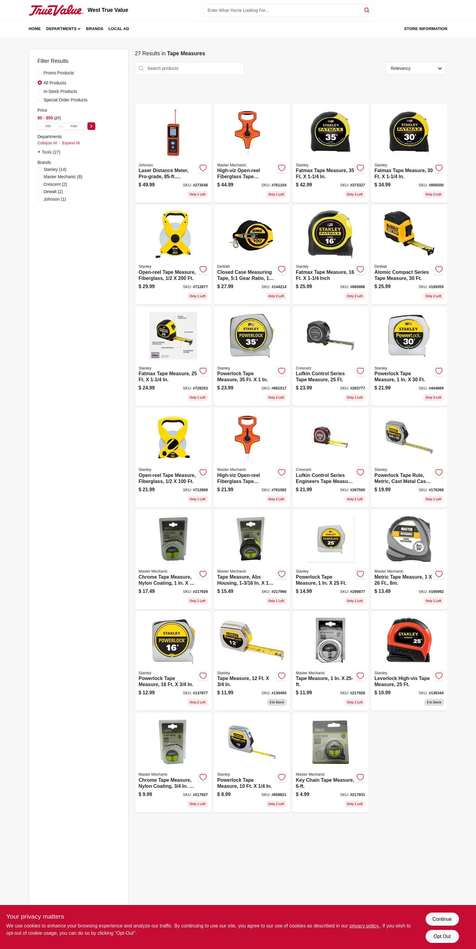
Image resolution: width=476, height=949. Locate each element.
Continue (442, 919)
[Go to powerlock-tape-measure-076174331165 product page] (173, 661)
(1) (55, 199)
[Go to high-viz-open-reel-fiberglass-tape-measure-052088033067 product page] (252, 153)
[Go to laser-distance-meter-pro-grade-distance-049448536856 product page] (173, 153)
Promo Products (59, 72)
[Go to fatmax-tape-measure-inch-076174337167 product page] (330, 254)
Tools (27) (51, 152)
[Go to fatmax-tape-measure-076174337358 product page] (330, 153)
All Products (55, 82)
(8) (63, 176)
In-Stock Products (60, 91)
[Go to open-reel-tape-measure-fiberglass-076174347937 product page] (173, 254)
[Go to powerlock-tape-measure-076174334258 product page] (330, 559)
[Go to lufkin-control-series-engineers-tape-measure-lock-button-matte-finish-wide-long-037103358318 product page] (330, 458)
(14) (55, 169)
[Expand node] (40, 152)
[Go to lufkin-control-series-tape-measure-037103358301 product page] (330, 356)
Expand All (71, 143)
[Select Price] (91, 126)
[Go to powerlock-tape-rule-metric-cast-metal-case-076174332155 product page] (409, 458)
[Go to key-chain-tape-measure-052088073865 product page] (330, 762)
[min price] (48, 126)
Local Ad (118, 28)
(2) (55, 184)
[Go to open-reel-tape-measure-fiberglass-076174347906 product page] (173, 458)
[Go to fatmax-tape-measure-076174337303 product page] (409, 153)
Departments (61, 28)
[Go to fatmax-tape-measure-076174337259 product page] (173, 356)
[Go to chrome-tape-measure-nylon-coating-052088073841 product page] (173, 559)
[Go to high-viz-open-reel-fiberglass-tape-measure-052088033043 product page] (252, 458)
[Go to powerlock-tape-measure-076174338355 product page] (252, 356)
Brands (95, 28)
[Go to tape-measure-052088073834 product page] (330, 661)
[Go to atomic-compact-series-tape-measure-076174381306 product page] (409, 254)
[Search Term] (288, 10)
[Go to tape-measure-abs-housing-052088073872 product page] (252, 559)
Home (35, 28)
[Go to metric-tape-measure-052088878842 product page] (409, 559)
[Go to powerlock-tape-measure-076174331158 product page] (252, 762)
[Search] (367, 10)
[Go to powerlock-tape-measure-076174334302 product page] (409, 356)
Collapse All (47, 143)
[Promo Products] (40, 72)
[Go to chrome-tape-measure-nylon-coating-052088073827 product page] (173, 762)
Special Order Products (66, 99)
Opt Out (441, 936)
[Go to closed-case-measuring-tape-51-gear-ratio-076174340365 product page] (252, 254)
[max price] (73, 126)
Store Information (425, 28)
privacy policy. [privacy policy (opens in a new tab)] (364, 925)
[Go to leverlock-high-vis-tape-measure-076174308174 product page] (409, 661)
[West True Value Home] (56, 10)
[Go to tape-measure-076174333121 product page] (252, 661)
